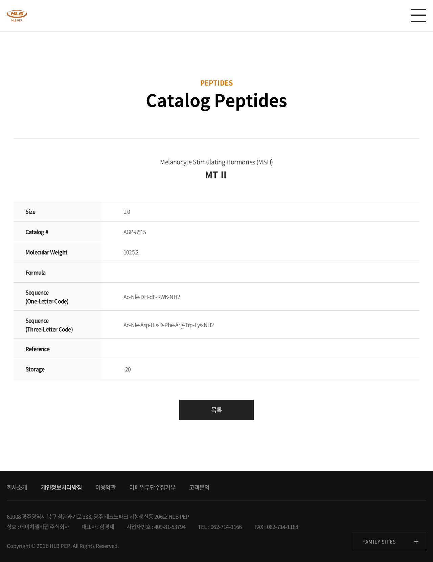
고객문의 (199, 487)
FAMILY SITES (379, 541)
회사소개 (17, 487)
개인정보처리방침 (61, 487)
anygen (17, 15)
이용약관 (105, 487)
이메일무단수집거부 (152, 487)
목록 (216, 409)
